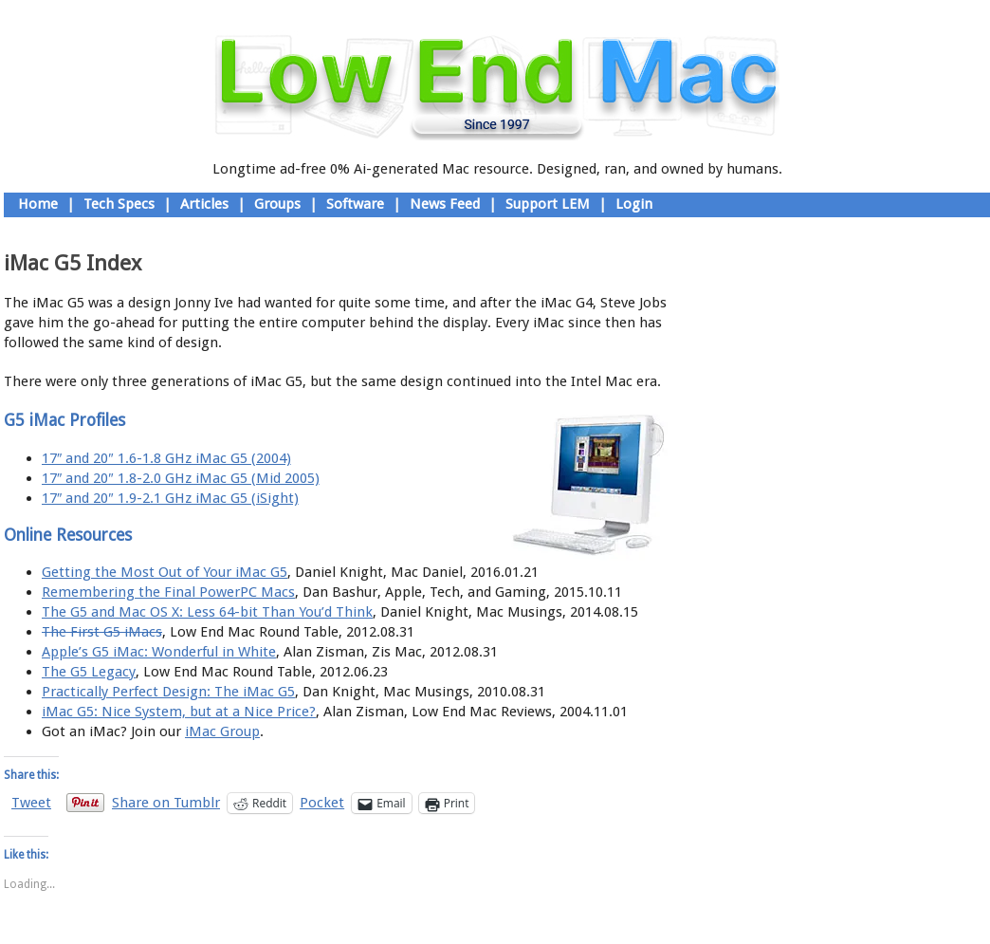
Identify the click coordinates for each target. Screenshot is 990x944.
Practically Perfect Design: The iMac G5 (168, 691)
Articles (204, 204)
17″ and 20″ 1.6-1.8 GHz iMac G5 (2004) (166, 458)
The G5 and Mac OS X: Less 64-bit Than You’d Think (207, 611)
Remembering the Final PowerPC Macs (168, 592)
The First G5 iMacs (102, 631)
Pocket (322, 802)
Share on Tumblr (166, 802)
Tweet (31, 802)
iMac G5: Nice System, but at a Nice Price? (179, 711)
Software (355, 204)
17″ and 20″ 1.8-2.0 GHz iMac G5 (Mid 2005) (181, 478)
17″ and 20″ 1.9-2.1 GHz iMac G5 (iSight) (170, 498)
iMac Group (222, 731)
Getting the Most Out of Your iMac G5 (164, 572)
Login (633, 204)
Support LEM (547, 204)
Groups (277, 204)
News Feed (445, 204)
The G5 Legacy (89, 671)
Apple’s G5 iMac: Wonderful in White (159, 651)
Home (38, 204)
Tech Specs (119, 204)
